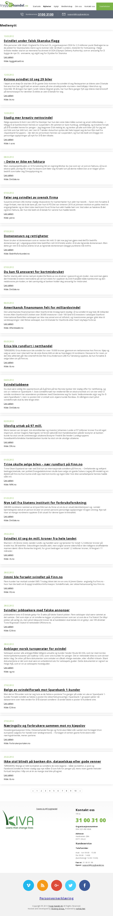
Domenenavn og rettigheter (26, 236)
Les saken (8, 57)
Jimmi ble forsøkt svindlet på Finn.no (33, 577)
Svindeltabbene (16, 384)
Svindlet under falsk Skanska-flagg (31, 41)
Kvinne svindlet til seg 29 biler (28, 79)
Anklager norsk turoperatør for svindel (35, 648)
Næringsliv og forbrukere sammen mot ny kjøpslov (44, 725)
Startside (37, 6)
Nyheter (47, 6)
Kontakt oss (89, 6)
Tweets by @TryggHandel (46, 809)
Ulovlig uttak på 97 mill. (23, 426)
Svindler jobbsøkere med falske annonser (37, 610)
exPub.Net (80, 908)
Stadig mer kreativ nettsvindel (28, 117)
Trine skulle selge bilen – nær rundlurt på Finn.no (43, 464)
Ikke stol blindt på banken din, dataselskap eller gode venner (52, 761)
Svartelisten (104, 6)
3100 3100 (46, 14)
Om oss (78, 6)
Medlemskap (66, 6)
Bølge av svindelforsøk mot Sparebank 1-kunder (42, 690)
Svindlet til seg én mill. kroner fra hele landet (40, 538)
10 (75, 791)
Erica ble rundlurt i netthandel (28, 346)
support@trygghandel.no (78, 14)
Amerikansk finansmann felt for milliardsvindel (42, 307)
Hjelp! (56, 6)
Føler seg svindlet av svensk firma (31, 197)
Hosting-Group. (58, 908)
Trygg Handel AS (55, 906)
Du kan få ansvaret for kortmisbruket (34, 272)
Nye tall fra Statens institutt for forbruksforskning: (45, 502)
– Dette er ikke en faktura (24, 161)
